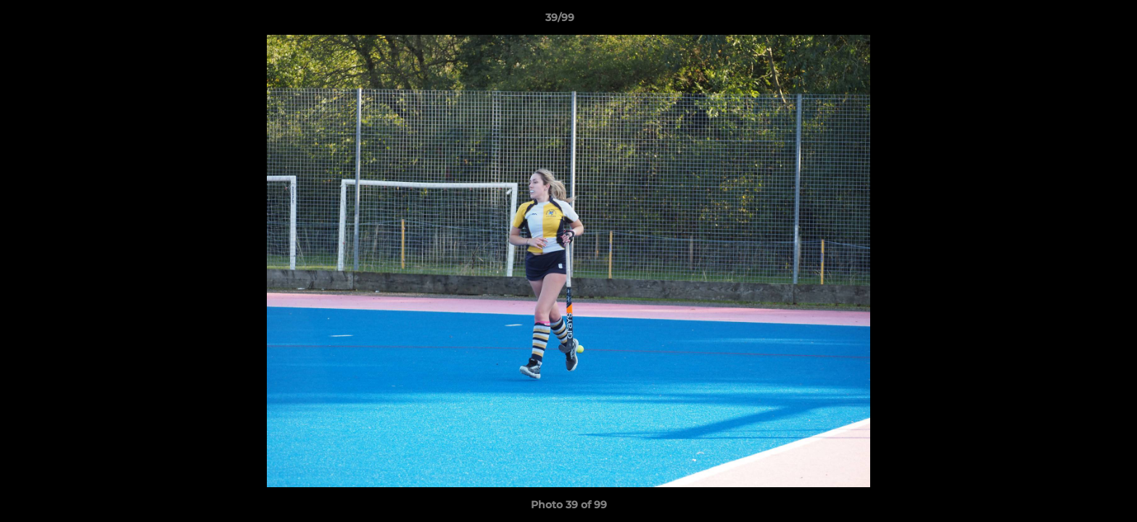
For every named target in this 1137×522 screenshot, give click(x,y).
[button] (1076, 21)
